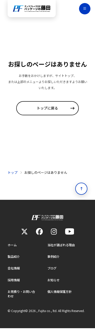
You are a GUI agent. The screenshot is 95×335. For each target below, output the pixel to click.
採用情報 (14, 285)
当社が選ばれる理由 (62, 249)
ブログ (52, 273)
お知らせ (54, 285)
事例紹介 (54, 261)
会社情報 (14, 273)
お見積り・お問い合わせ (22, 300)
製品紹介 (14, 261)
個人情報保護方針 (60, 297)
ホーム (12, 249)
